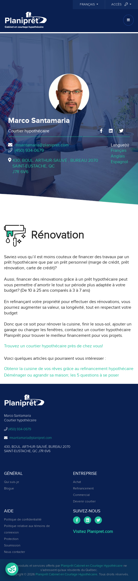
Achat (77, 482)
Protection (11, 539)
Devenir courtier (84, 501)
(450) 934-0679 (29, 150)
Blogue (9, 488)
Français (88, 4)
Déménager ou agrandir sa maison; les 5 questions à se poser (61, 375)
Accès (120, 4)
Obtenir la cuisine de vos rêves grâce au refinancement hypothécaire (68, 368)
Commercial (81, 495)
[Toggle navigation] (128, 20)
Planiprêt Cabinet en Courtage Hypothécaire (92, 565)
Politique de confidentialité (23, 519)
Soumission (12, 545)
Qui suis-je (11, 482)
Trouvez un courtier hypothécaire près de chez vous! (53, 346)
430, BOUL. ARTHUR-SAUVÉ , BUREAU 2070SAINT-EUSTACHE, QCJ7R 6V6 (55, 166)
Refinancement (83, 488)
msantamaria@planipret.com (42, 145)
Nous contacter (14, 552)
